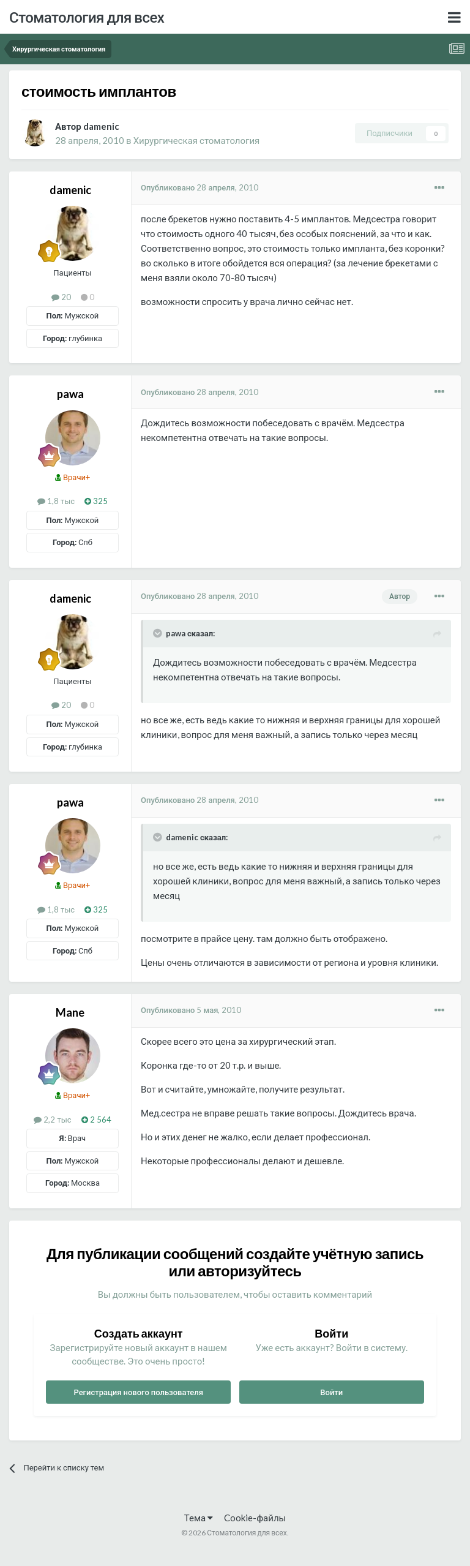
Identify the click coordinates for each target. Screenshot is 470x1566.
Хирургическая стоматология (196, 140)
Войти (331, 1392)
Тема (198, 1517)
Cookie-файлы (255, 1517)
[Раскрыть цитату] (158, 633)
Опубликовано (199, 187)
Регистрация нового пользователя (138, 1392)
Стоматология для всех (86, 17)
